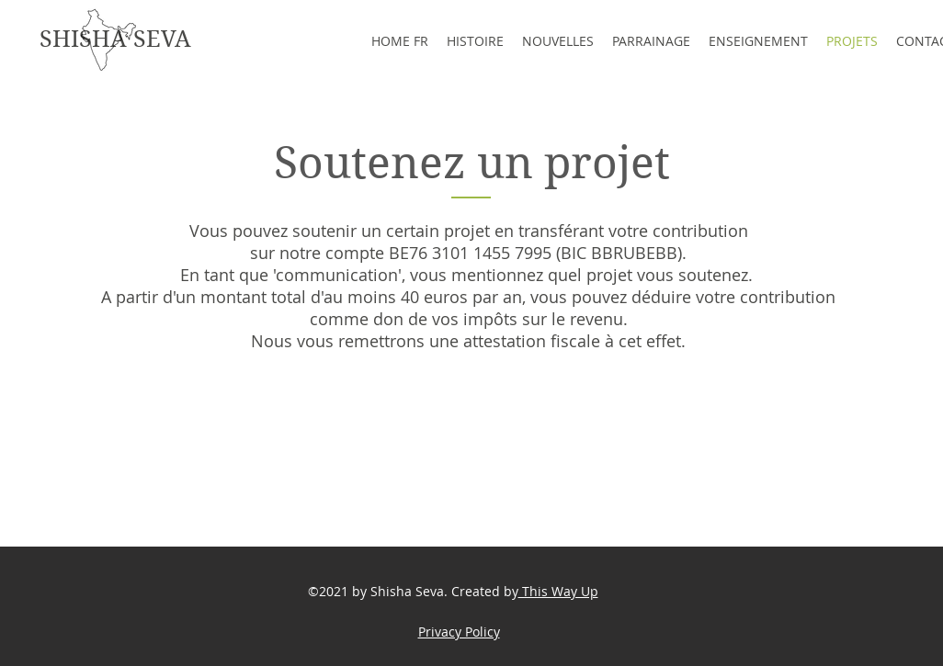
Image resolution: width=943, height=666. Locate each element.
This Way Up (558, 591)
